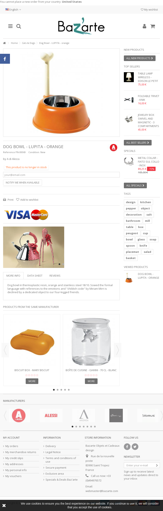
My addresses (14, 464)
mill (147, 221)
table (129, 227)
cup (145, 233)
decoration (134, 214)
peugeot (132, 233)
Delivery (51, 446)
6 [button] (91, 426)
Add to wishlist (29, 200)
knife (143, 245)
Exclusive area (55, 473)
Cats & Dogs (28, 42)
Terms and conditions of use (61, 459)
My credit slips (14, 458)
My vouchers (13, 476)
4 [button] (65, 390)
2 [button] (63, 264)
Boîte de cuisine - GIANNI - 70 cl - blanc (91, 370)
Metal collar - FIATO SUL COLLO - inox (148, 161)
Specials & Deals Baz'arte (62, 479)
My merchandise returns (20, 452)
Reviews (55, 275)
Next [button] (117, 350)
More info (13, 275)
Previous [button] (5, 350)
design (130, 202)
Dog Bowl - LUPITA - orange (148, 275)
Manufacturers (14, 401)
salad (147, 252)
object (145, 208)
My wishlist (149, 9)
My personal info (16, 470)
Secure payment (56, 467)
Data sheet (34, 275)
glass (141, 239)
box (141, 227)
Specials (129, 151)
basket (131, 258)
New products (134, 50)
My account (11, 437)
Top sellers (132, 66)
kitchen (145, 202)
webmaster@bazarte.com (102, 491)
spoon (130, 245)
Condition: (34, 152)
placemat (132, 252)
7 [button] (95, 426)
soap (153, 239)
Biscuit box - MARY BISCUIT (31, 370)
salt (149, 214)
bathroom (133, 221)
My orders (11, 446)
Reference (9, 152)
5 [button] (69, 390)
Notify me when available (22, 182)
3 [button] (61, 390)
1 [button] (59, 264)
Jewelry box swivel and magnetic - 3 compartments (148, 120)
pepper (131, 208)
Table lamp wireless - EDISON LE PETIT (148, 77)
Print (10, 200)
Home (14, 42)
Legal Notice (53, 452)
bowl (129, 239)
